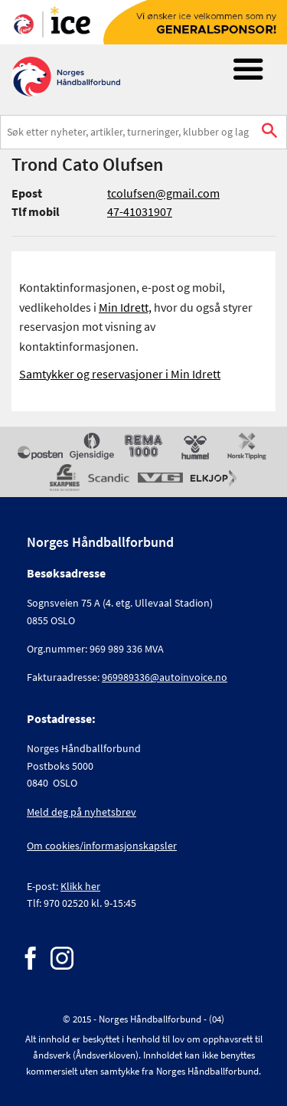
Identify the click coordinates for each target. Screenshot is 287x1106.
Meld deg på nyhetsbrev (81, 812)
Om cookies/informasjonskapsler (102, 845)
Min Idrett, (125, 307)
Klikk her (80, 886)
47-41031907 (139, 211)
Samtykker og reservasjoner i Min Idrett (119, 373)
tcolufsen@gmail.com (163, 193)
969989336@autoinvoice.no (164, 677)
